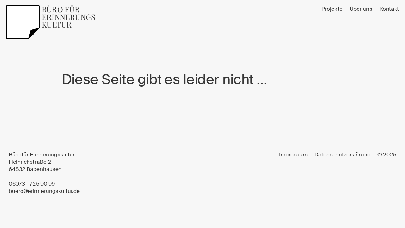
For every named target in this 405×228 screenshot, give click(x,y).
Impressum (293, 154)
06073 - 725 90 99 (32, 183)
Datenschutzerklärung (343, 154)
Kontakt (389, 9)
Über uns (361, 9)
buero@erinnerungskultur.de (44, 191)
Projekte (332, 9)
